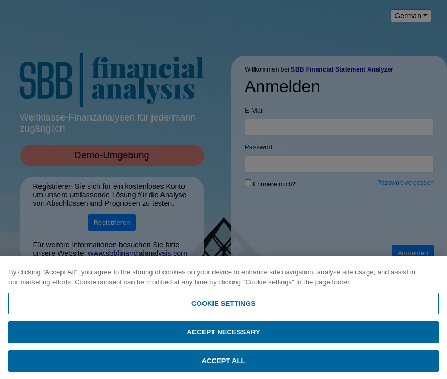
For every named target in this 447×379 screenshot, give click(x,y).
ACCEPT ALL (223, 364)
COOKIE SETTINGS (223, 306)
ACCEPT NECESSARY (223, 335)
